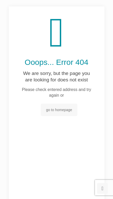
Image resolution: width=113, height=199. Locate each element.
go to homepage (59, 110)
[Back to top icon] (102, 188)
